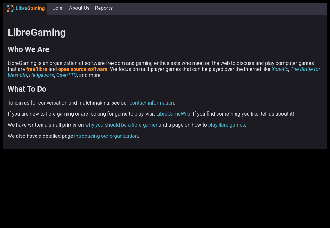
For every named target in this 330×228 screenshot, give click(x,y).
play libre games (226, 125)
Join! (58, 8)
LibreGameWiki (173, 114)
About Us (79, 8)
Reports (104, 8)
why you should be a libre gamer (121, 125)
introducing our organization (106, 136)
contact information (151, 103)
